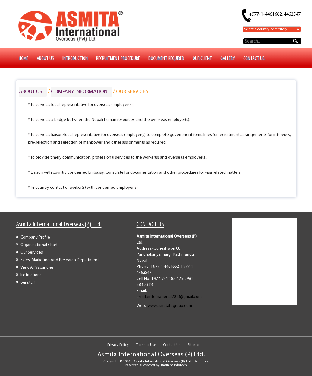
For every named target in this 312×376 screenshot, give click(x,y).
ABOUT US (30, 92)
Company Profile (35, 237)
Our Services (31, 252)
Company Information (79, 92)
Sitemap (194, 345)
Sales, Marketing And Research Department (59, 260)
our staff (27, 282)
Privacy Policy (118, 345)
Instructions (31, 275)
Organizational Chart (39, 245)
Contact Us (171, 345)
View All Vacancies (37, 267)
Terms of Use (146, 345)
